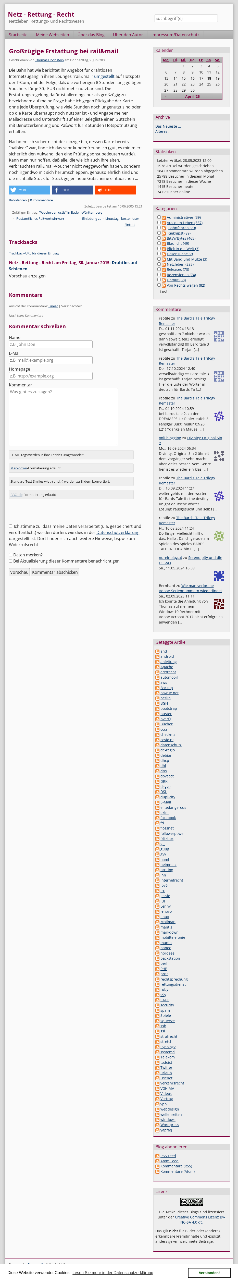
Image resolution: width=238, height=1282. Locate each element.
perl (163, 963)
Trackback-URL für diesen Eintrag (34, 253)
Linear (53, 306)
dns (163, 770)
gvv (163, 854)
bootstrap (168, 708)
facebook (168, 817)
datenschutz (171, 744)
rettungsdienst (173, 984)
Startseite (18, 35)
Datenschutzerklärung (118, 532)
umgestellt (104, 76)
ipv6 (164, 885)
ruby (164, 989)
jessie (165, 895)
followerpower (172, 833)
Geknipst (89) (179, 233)
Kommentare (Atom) (177, 1171)
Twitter (166, 1067)
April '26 (192, 96)
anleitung (168, 661)
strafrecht (168, 1036)
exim (164, 812)
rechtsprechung (174, 979)
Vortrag (166, 1098)
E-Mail (14, 353)
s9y (163, 994)
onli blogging (170, 437)
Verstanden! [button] (209, 1273)
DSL (163, 791)
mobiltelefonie (172, 937)
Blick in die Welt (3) (183, 248)
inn (163, 875)
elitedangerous (173, 807)
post (164, 973)
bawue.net (169, 692)
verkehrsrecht (172, 1083)
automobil (169, 677)
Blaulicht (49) (178, 243)
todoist (166, 1062)
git (162, 843)
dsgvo (165, 786)
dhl (163, 765)
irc (162, 890)
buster (166, 713)
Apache (166, 666)
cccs (164, 729)
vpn (163, 1104)
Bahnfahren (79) (182, 227)
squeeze (167, 1020)
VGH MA (167, 1088)
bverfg (165, 718)
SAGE (164, 999)
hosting (166, 869)
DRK (164, 781)
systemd (167, 1051)
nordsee (167, 953)
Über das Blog (91, 35)
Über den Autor (128, 35)
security (167, 1005)
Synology (168, 1046)
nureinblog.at (170, 557)
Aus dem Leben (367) (185, 222)
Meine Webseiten (52, 35)
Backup (166, 687)
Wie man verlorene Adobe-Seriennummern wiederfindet (190, 588)
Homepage (19, 369)
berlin (165, 697)
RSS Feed (168, 1155)
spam (165, 1010)
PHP (163, 968)
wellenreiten (171, 1114)
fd (162, 823)
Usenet (166, 1078)
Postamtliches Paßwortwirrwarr (40, 218)
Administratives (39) (184, 217)
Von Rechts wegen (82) (186, 285)
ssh (163, 1025)
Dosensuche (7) (180, 253)
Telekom (167, 1057)
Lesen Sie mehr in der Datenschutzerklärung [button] (112, 1273)
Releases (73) (178, 269)
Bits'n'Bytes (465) (181, 238)
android (167, 656)
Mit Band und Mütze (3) (187, 259)
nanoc (165, 947)
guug (164, 849)
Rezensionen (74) (181, 274)
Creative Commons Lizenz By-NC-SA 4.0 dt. (200, 1220)
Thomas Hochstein (49, 60)
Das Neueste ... (168, 126)
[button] (29, 190)
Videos (166, 1093)
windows (168, 1119)
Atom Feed (169, 1160)
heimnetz (168, 864)
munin (166, 942)
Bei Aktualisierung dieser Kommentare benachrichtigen (66, 561)
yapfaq (166, 1130)
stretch (166, 1041)
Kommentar (20, 385)
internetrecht (171, 880)
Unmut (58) (176, 279)
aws (163, 682)
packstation (170, 958)
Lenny (165, 906)
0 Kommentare (41, 200)
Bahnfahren (18, 200)
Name (14, 337)
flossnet (167, 828)
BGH (164, 703)
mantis (166, 927)
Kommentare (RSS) (176, 1166)
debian (166, 755)
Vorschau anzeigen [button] (27, 276)
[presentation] (47, 513)
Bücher (166, 724)
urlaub (166, 1072)
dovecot (167, 776)
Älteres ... (163, 131)
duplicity (167, 797)
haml (164, 859)
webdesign (169, 1109)
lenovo (166, 911)
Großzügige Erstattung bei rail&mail (63, 51)
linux (164, 916)
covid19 (166, 739)
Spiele (165, 1015)
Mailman (168, 921)
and (163, 651)
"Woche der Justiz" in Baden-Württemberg (70, 212)
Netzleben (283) (180, 264)
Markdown (18, 468)
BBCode (16, 494)
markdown (169, 932)
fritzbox (166, 838)
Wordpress (169, 1124)
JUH (163, 901)
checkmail (169, 734)
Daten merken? (28, 555)
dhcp (164, 760)
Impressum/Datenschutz (175, 35)
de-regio (167, 750)
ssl (162, 1031)
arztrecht (168, 671)
